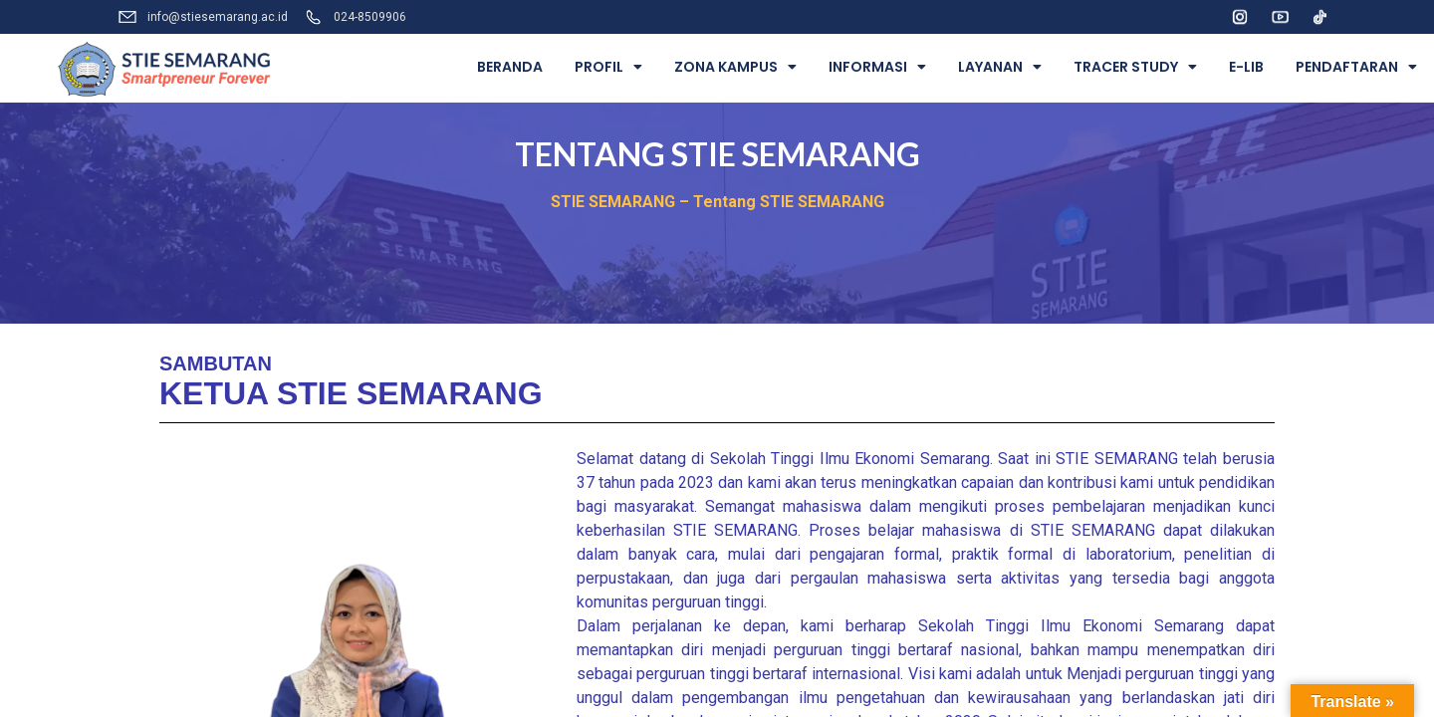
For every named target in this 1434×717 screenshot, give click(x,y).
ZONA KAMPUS (735, 67)
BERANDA (510, 67)
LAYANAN (1000, 67)
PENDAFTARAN (1356, 67)
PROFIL (608, 67)
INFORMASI (877, 67)
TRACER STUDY (1135, 67)
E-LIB (1246, 67)
